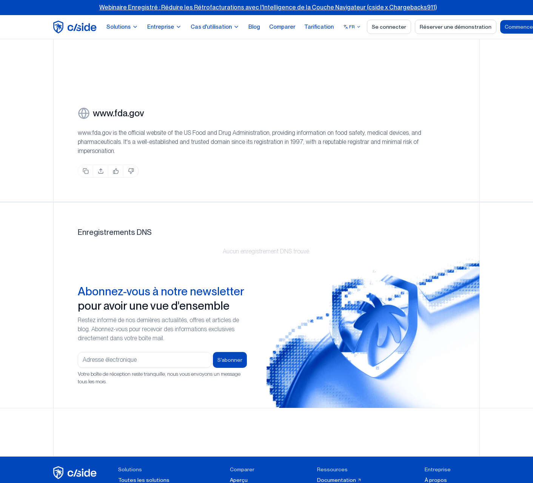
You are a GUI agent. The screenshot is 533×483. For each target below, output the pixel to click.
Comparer (282, 26)
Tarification (319, 26)
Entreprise (164, 26)
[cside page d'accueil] (76, 473)
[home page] (76, 27)
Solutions (122, 26)
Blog (254, 26)
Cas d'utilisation (215, 26)
